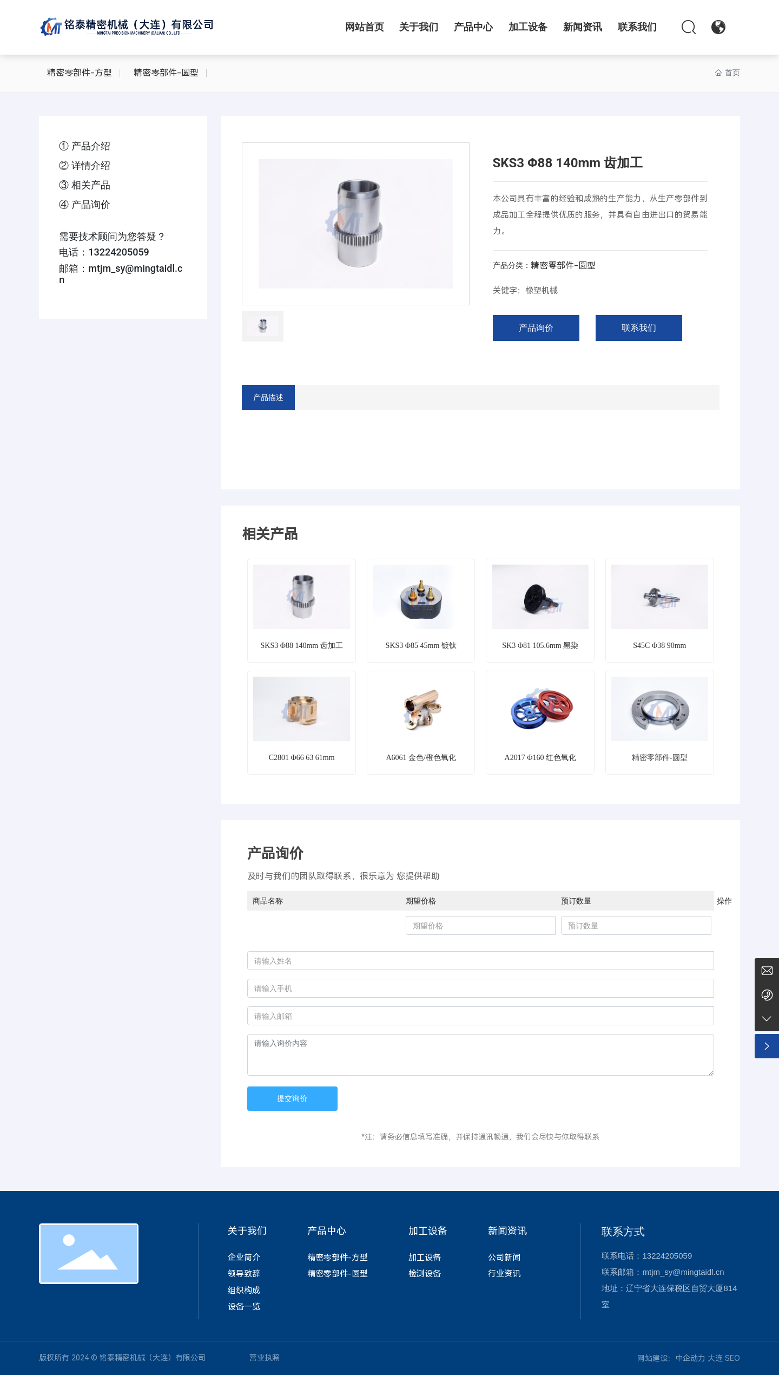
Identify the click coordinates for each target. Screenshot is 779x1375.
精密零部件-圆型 (166, 73)
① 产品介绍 (84, 146)
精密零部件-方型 (79, 73)
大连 (715, 1358)
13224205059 (118, 252)
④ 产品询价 (84, 204)
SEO (732, 1358)
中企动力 (690, 1358)
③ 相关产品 (84, 185)
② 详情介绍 (84, 165)
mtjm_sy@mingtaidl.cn (683, 1271)
